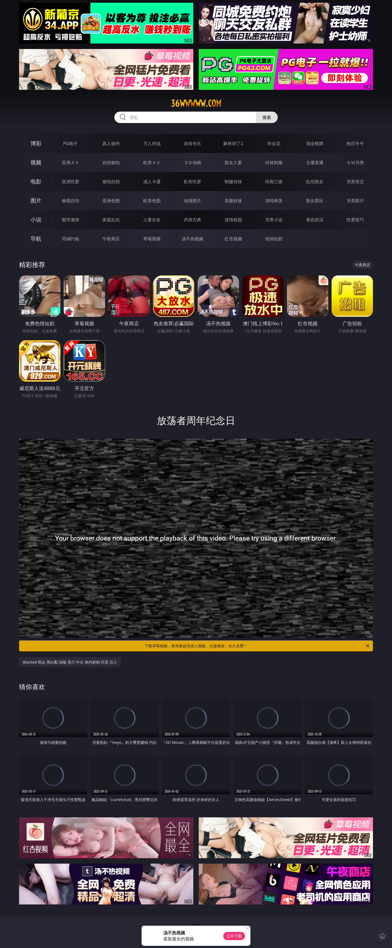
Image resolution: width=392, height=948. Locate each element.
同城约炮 (70, 239)
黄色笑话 (314, 220)
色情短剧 (274, 239)
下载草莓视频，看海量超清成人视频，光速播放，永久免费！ (257, 646)
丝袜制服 (274, 162)
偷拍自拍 (111, 182)
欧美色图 (152, 201)
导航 (35, 238)
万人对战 (152, 143)
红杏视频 (233, 239)
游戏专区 (192, 143)
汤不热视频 (192, 239)
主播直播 (314, 162)
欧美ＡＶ (152, 162)
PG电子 (70, 143)
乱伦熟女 (314, 182)
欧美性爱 (192, 182)
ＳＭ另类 (355, 162)
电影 (35, 181)
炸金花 (273, 143)
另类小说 (274, 220)
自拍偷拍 (111, 162)
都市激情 (70, 220)
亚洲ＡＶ (70, 162)
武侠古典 (192, 220)
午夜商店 (111, 239)
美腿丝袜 (233, 201)
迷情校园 (233, 220)
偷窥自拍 (70, 201)
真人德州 (111, 143)
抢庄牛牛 (355, 143)
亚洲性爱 (70, 182)
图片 (35, 200)
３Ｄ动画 (192, 162)
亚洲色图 (111, 201)
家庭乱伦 (111, 220)
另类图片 (355, 201)
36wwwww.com (196, 103)
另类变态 (355, 182)
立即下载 (234, 935)
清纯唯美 (274, 201)
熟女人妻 (233, 162)
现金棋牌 (314, 143)
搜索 (266, 117)
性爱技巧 (355, 220)
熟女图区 (314, 201)
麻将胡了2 (233, 143)
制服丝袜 (233, 182)
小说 (35, 219)
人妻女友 (152, 220)
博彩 (35, 143)
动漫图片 (192, 201)
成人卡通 (152, 182)
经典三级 (274, 182)
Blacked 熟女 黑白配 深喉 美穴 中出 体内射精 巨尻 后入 (70, 662)
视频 (35, 162)
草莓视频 (152, 239)
